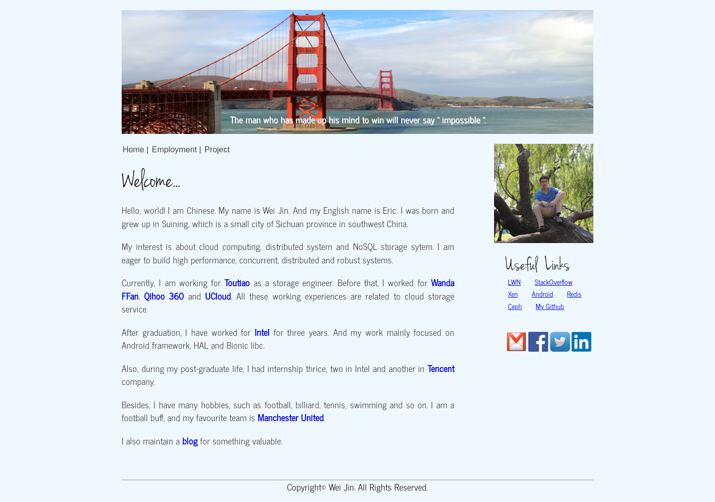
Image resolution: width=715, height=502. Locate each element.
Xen (513, 293)
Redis (574, 293)
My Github (550, 306)
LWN (514, 281)
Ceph (515, 306)
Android (542, 293)
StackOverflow (553, 281)
